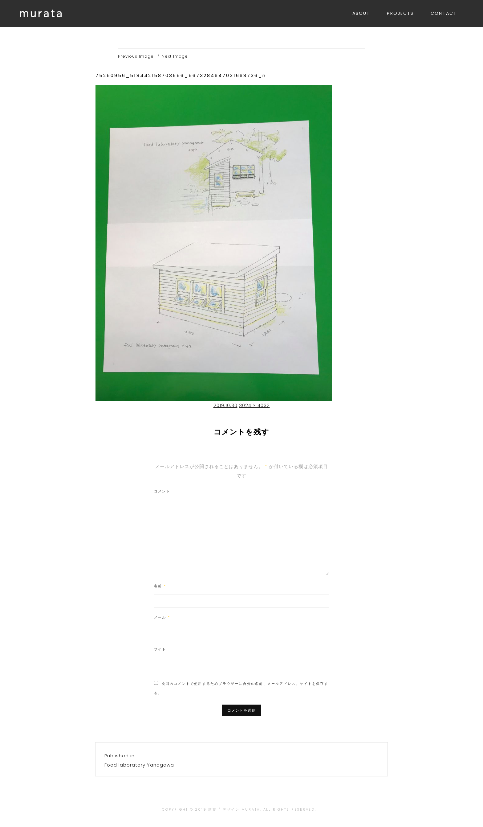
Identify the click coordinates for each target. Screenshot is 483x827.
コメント (162, 491)
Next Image (175, 56)
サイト (160, 649)
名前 (160, 586)
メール (162, 617)
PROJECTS (400, 13)
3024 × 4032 (254, 405)
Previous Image (136, 56)
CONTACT (444, 13)
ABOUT (361, 13)
